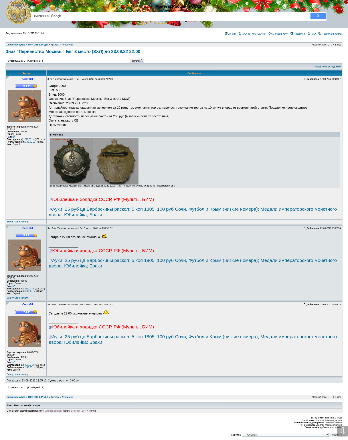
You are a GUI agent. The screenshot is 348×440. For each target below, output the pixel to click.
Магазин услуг (278, 33)
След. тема (335, 66)
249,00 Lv (30, 142)
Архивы (54, 397)
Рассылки (298, 33)
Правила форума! (330, 33)
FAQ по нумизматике (252, 33)
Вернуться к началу (17, 221)
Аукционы (67, 397)
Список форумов (16, 397)
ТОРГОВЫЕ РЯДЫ (38, 397)
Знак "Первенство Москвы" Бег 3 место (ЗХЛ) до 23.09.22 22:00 (73, 51)
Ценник (230, 33)
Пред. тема (321, 66)
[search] (168, 16)
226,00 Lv (29, 139)
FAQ (312, 33)
